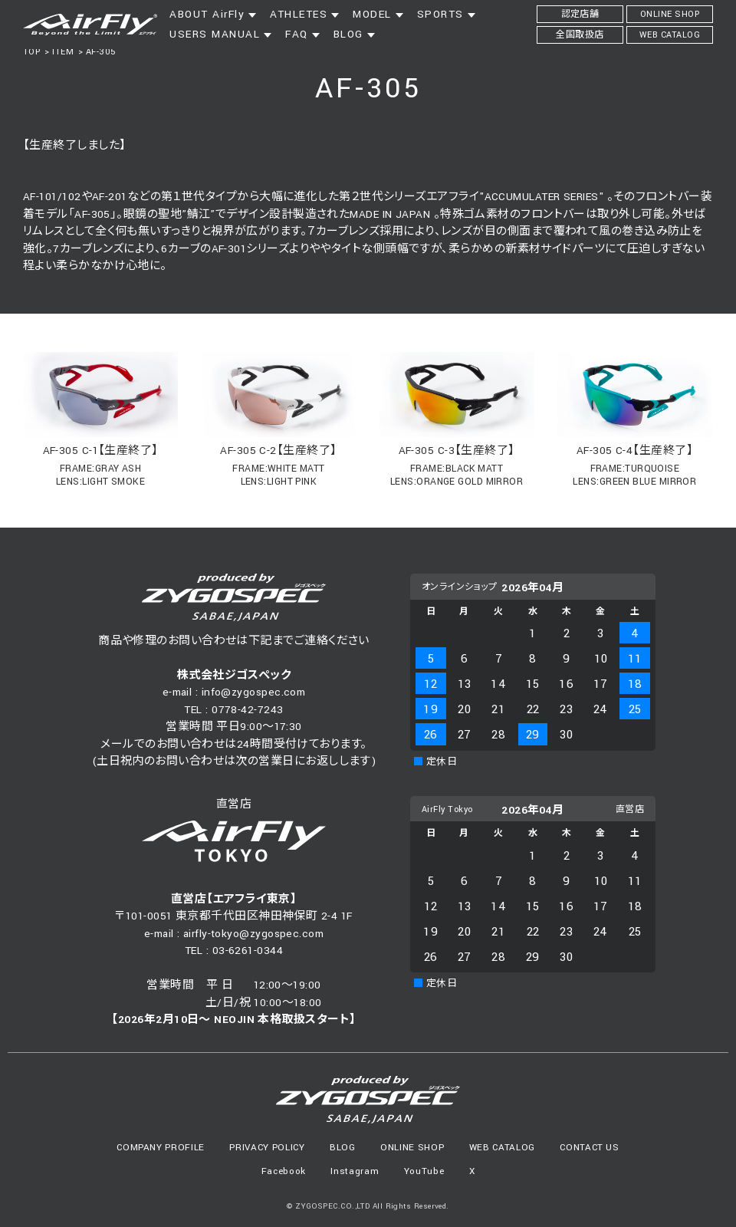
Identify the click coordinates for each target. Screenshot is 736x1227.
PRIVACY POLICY (266, 1147)
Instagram (354, 1171)
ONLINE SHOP (412, 1147)
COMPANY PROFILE (161, 1147)
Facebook (283, 1171)
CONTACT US (589, 1147)
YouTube (424, 1171)
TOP (31, 52)
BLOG (343, 1147)
